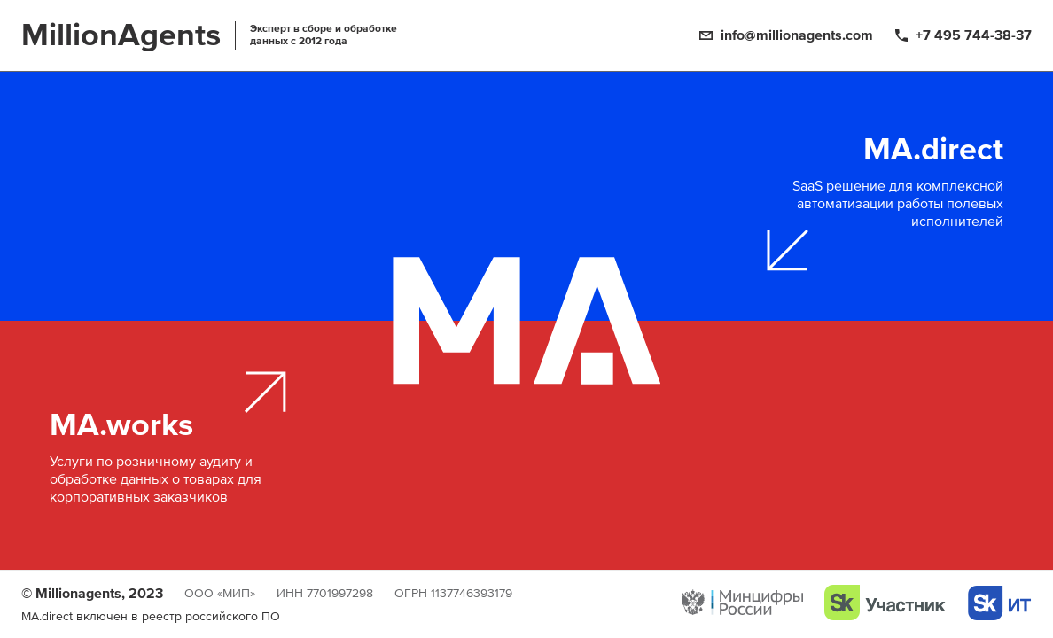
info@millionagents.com (797, 35)
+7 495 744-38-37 (974, 35)
